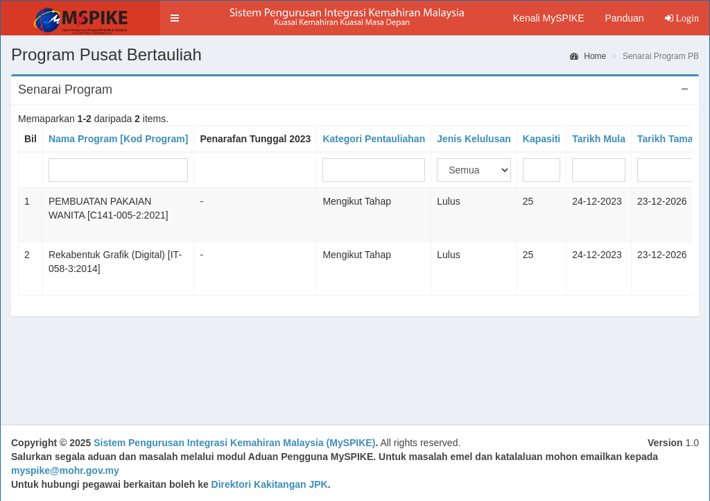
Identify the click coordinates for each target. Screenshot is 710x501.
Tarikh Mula (598, 138)
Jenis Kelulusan (474, 138)
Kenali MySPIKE (549, 18)
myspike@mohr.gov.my (65, 470)
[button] (174, 18)
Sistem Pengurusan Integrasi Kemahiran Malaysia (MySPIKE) (234, 442)
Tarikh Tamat (666, 138)
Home (588, 56)
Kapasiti (541, 138)
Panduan (624, 18)
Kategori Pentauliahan (373, 138)
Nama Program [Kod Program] (118, 138)
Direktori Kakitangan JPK (269, 484)
